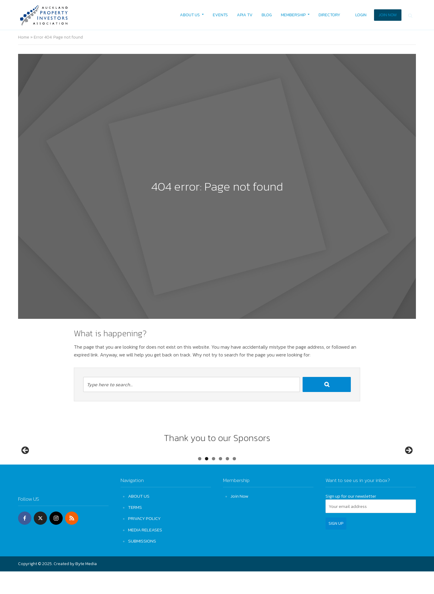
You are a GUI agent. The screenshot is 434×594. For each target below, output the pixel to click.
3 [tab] (213, 481)
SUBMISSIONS (142, 563)
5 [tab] (227, 481)
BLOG (267, 15)
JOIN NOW (388, 15)
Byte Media (86, 586)
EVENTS (220, 15)
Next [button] (408, 461)
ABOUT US (190, 15)
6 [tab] (234, 481)
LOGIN (360, 15)
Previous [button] (25, 461)
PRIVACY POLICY (144, 540)
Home (23, 37)
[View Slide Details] (48, 463)
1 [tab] (199, 481)
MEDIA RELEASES (145, 552)
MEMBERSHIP (293, 15)
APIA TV (245, 15)
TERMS (135, 529)
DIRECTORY (329, 15)
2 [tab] (206, 481)
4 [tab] (220, 481)
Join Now (239, 518)
